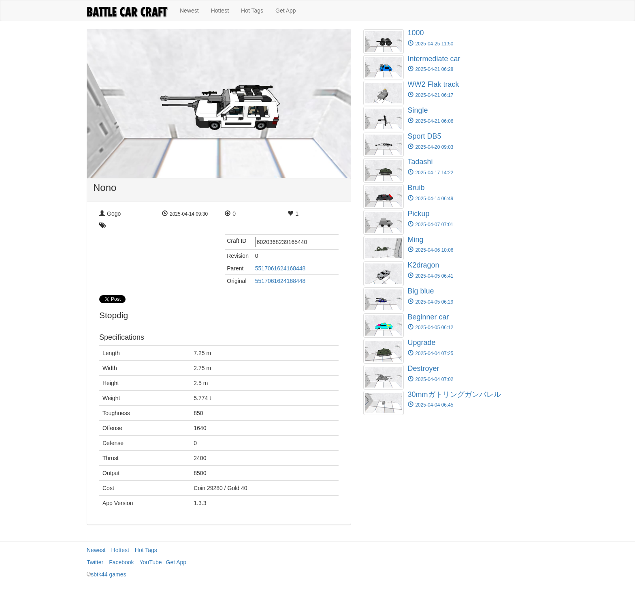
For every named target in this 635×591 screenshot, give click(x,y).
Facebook (121, 562)
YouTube (151, 562)
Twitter (95, 562)
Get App (285, 10)
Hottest (220, 10)
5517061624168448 (280, 268)
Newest (189, 10)
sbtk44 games (108, 574)
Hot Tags (252, 10)
